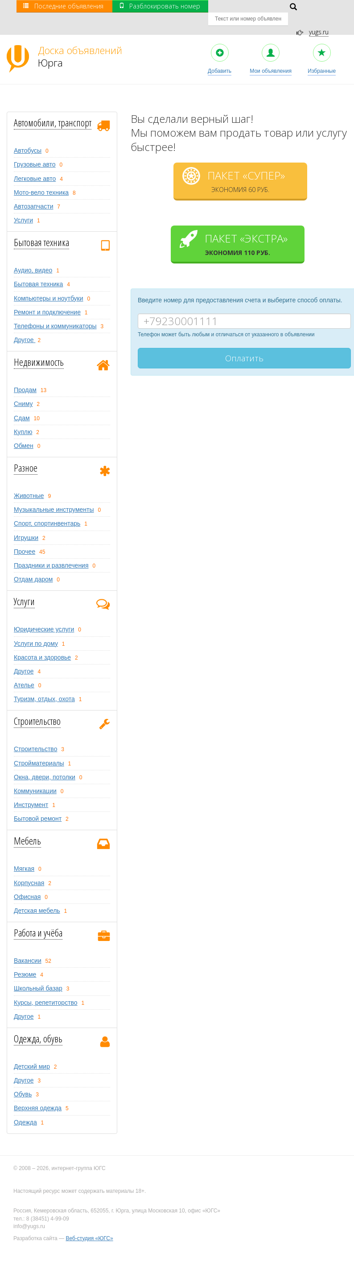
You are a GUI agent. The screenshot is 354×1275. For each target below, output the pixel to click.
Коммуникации (35, 778)
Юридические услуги (44, 617)
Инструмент (31, 792)
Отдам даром (33, 566)
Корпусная (29, 870)
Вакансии (27, 948)
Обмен (23, 433)
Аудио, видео (33, 257)
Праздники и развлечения (51, 552)
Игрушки (26, 525)
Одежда (25, 1109)
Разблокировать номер (159, 6)
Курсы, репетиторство (46, 990)
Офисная (27, 884)
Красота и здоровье (42, 644)
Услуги (23, 207)
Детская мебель (37, 898)
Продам (25, 377)
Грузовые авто (35, 152)
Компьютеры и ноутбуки (48, 285)
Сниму (23, 391)
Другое (24, 327)
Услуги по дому (36, 631)
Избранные (322, 46)
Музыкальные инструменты (54, 497)
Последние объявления (63, 6)
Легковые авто (35, 166)
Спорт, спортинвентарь (47, 511)
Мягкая (24, 856)
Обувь (23, 1081)
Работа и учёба (38, 920)
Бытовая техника (41, 229)
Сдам (22, 405)
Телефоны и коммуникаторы (55, 313)
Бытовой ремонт (38, 806)
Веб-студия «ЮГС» (89, 1226)
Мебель (27, 828)
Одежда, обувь (38, 1026)
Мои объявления (271, 46)
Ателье (24, 672)
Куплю (23, 419)
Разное (25, 455)
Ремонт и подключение (47, 299)
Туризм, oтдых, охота (44, 686)
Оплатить (244, 345)
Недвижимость (39, 349)
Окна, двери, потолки (44, 764)
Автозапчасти (33, 193)
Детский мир (32, 1054)
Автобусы (27, 138)
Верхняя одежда (38, 1095)
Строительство (37, 708)
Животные (29, 483)
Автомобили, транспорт (52, 110)
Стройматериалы (39, 750)
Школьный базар (38, 976)
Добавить (219, 46)
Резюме (25, 962)
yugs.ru (319, 19)
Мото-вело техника (41, 180)
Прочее (24, 539)
